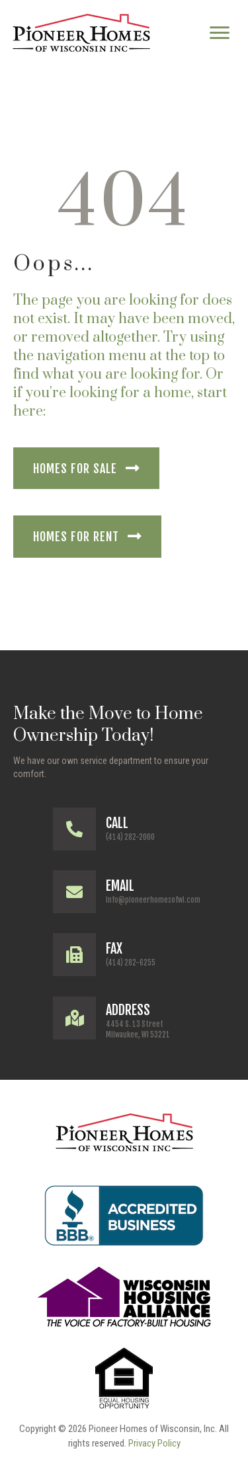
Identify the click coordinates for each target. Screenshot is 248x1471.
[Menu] (219, 33)
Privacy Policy (154, 1443)
